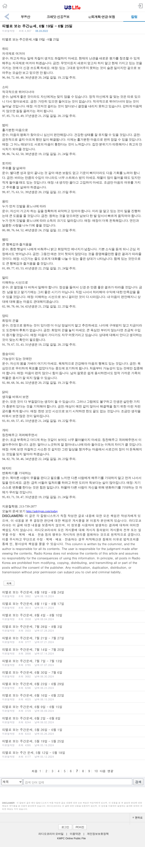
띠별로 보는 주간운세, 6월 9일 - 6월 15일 (72, 708)
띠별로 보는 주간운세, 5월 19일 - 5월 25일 (72, 743)
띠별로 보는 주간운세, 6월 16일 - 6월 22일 (72, 697)
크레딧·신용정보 (58, 16)
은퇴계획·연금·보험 (101, 16)
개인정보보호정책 (98, 833)
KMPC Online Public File (71, 838)
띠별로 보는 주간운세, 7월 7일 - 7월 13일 (72, 663)
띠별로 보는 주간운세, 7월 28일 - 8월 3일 (72, 628)
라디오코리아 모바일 (51, 833)
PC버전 (80, 827)
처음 (34, 771)
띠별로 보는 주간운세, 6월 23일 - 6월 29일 (72, 686)
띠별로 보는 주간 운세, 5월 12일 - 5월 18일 (72, 754)
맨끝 (110, 771)
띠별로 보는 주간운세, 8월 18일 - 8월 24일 (72, 594)
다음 (103, 771)
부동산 (25, 16)
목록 (8, 583)
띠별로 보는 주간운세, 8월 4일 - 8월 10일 (72, 617)
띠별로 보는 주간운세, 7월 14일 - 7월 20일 (72, 651)
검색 (138, 782)
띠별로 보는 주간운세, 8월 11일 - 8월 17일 (72, 605)
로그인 (65, 827)
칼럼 (134, 16)
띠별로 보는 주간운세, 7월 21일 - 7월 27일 (72, 640)
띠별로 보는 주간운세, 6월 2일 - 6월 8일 (72, 720)
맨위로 (137, 818)
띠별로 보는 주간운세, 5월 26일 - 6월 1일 (72, 731)
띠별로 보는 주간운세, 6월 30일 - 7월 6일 (72, 674)
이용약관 (75, 833)
